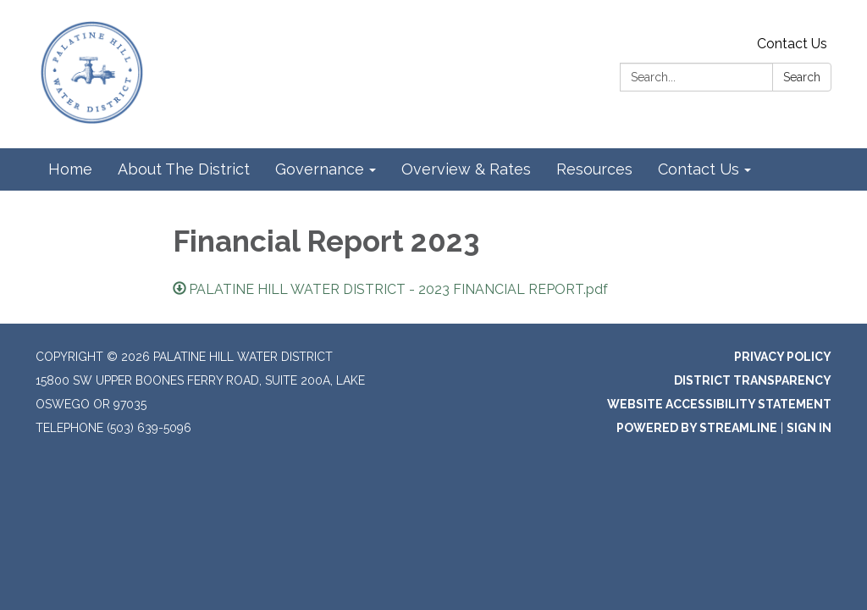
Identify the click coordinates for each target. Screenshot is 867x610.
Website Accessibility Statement (719, 404)
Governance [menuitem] (319, 169)
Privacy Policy (782, 356)
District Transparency (752, 380)
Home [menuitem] (70, 169)
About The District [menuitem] (184, 169)
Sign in (809, 428)
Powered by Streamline (696, 428)
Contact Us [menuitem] (698, 169)
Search (801, 77)
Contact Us (792, 44)
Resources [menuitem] (594, 169)
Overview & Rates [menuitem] (466, 169)
